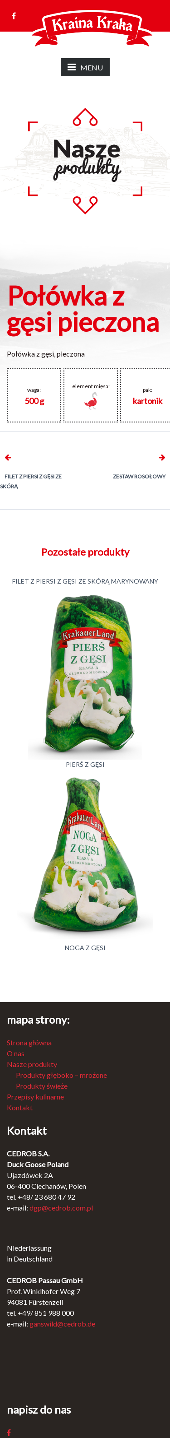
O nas (15, 1053)
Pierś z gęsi (85, 764)
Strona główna (29, 1042)
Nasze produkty (32, 1064)
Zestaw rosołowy (139, 476)
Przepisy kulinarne (35, 1096)
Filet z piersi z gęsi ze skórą (31, 481)
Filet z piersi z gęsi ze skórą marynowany (85, 581)
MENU (85, 67)
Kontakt (20, 1107)
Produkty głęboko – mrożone (61, 1075)
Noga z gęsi (85, 947)
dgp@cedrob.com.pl (61, 1207)
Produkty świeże (42, 1085)
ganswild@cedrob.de (62, 1323)
